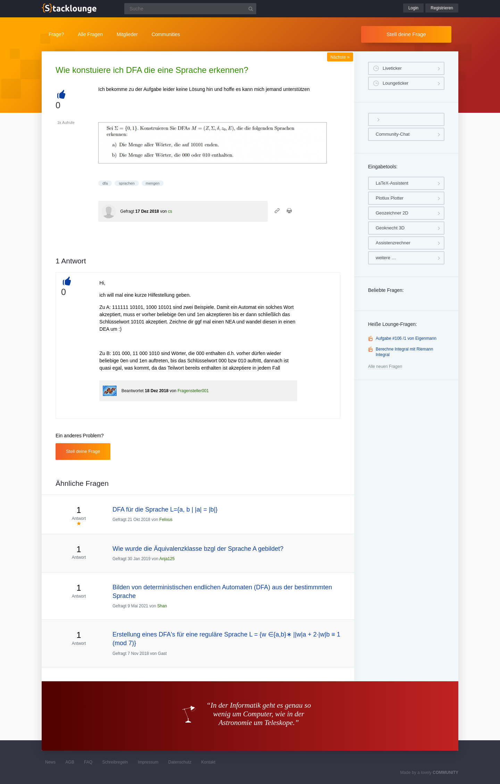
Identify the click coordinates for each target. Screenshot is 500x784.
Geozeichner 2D (392, 213)
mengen (153, 183)
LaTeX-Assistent (392, 183)
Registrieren (442, 8)
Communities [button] (166, 34)
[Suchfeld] (190, 8)
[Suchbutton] (250, 8)
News (50, 762)
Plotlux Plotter (389, 198)
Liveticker (392, 68)
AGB (69, 762)
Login (413, 8)
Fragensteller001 (193, 390)
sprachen (126, 183)
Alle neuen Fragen (385, 366)
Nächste (340, 57)
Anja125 (167, 558)
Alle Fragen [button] (90, 34)
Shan (162, 606)
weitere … (386, 257)
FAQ (88, 762)
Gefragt (127, 211)
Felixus (166, 519)
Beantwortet (133, 390)
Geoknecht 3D (390, 227)
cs (170, 211)
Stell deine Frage (406, 34)
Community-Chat (393, 134)
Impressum (148, 762)
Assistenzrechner (393, 242)
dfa (105, 183)
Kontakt (208, 762)
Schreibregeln (115, 762)
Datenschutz (179, 762)
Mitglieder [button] (127, 34)
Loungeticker (395, 83)
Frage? (56, 34)
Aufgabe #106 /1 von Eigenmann (406, 338)
